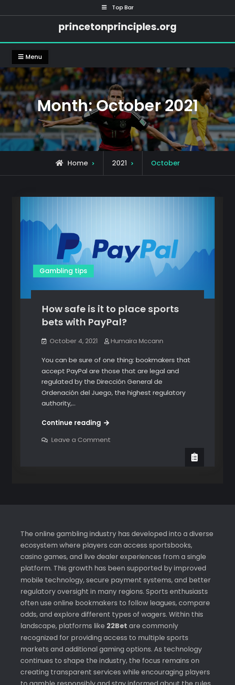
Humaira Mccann (137, 340)
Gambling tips (63, 270)
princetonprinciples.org (117, 27)
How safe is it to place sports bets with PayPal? (110, 315)
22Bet (116, 535)
